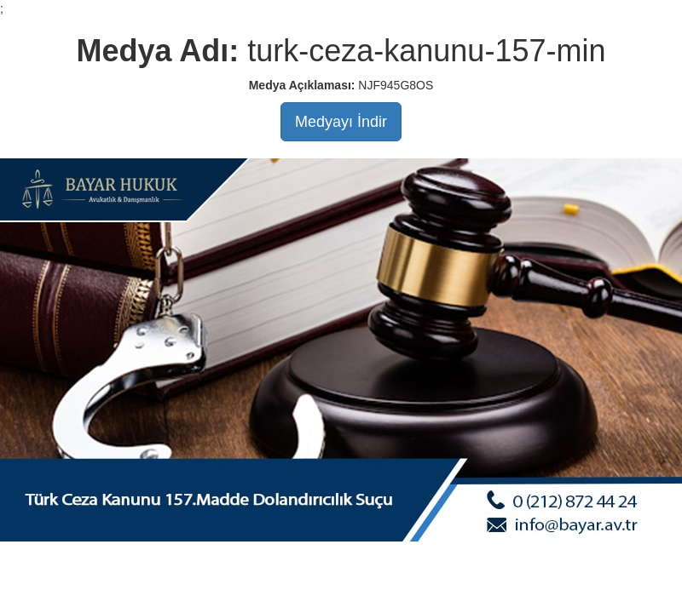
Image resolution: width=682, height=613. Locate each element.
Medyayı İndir (341, 121)
